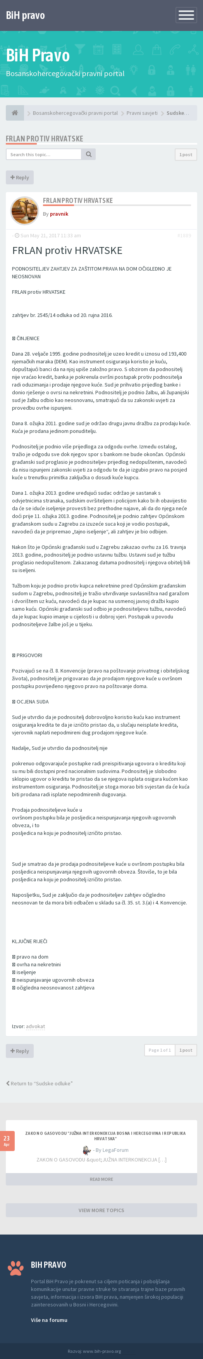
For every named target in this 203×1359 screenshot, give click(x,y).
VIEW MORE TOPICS (101, 1210)
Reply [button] (19, 177)
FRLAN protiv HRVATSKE (44, 138)
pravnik (59, 213)
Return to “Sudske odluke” (39, 1083)
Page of (160, 1050)
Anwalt (129, 1351)
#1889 (184, 235)
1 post (186, 154)
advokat (35, 1026)
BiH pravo (25, 15)
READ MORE (101, 1179)
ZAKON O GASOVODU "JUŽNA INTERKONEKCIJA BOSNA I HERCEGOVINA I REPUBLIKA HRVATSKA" (105, 1136)
